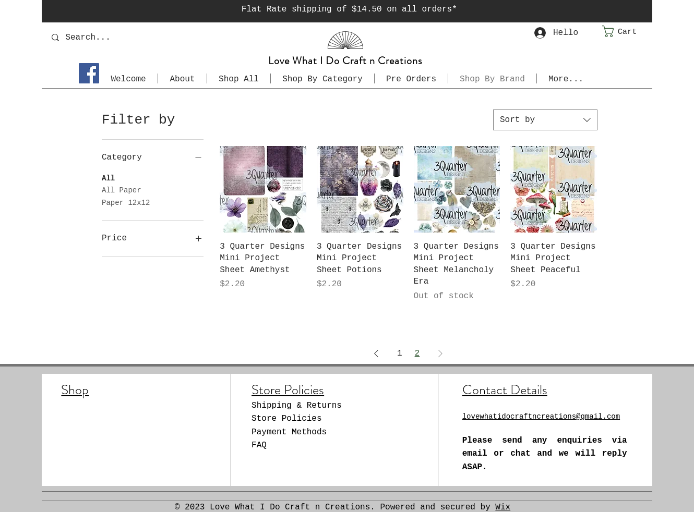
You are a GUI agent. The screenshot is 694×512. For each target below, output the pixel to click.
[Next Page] (440, 353)
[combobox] (545, 119)
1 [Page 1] (399, 353)
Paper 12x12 (126, 202)
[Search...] (136, 37)
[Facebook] (89, 73)
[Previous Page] (376, 353)
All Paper (121, 189)
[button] (627, 31)
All (108, 177)
